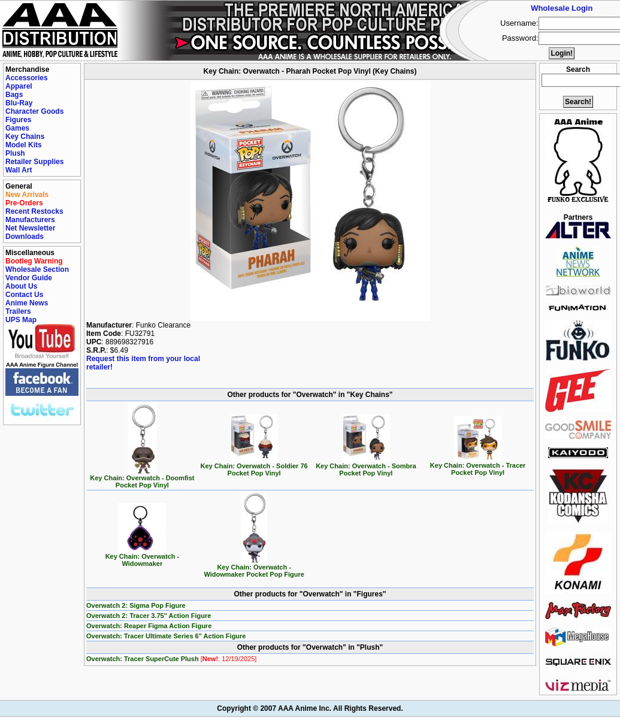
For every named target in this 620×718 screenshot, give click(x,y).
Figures (18, 120)
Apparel (18, 86)
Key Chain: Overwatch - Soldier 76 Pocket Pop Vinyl (254, 466)
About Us (21, 286)
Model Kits (23, 145)
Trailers (18, 311)
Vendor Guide (28, 278)
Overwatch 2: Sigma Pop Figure (136, 605)
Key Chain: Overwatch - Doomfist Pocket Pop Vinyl (142, 478)
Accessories (26, 78)
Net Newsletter (30, 228)
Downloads (24, 236)
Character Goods (34, 111)
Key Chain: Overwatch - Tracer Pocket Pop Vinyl (478, 466)
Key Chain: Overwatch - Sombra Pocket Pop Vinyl (366, 466)
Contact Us (24, 294)
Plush (15, 153)
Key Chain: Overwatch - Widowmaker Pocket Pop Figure (254, 568)
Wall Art (18, 170)
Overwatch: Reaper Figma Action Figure (148, 625)
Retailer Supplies (34, 161)
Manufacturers (30, 220)
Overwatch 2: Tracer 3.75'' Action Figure (148, 615)
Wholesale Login (561, 8)
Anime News (26, 303)
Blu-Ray (18, 103)
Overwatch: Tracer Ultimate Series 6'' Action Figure (166, 636)
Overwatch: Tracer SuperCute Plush (171, 658)
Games (17, 128)
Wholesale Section (37, 269)
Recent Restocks (34, 211)
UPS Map (21, 320)
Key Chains (24, 136)
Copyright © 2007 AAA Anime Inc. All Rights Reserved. (310, 708)
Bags (14, 94)
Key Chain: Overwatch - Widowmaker (142, 557)
